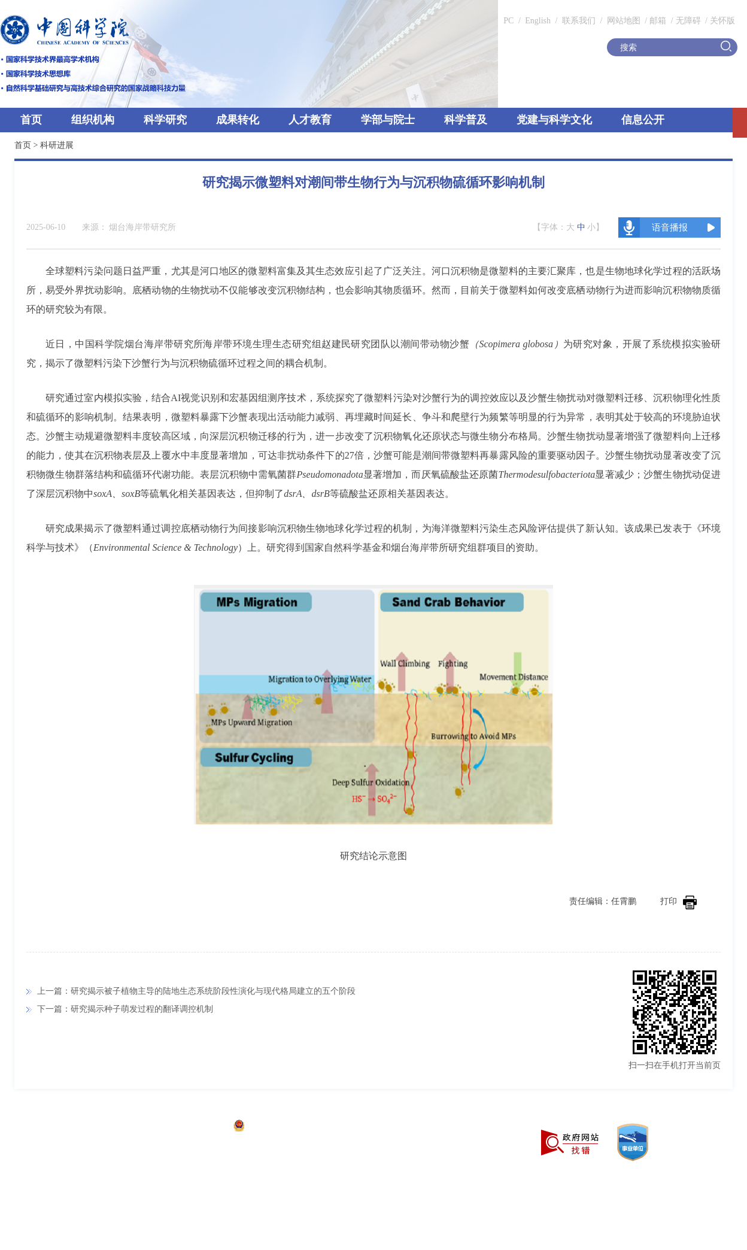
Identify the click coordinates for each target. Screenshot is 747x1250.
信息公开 (642, 120)
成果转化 (237, 120)
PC (508, 20)
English (538, 20)
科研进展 (57, 145)
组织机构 (92, 120)
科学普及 (465, 120)
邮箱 (657, 20)
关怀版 (722, 20)
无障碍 (688, 20)
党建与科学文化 (554, 120)
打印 (678, 901)
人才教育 (310, 120)
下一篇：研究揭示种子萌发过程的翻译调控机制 (125, 1009)
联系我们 (579, 20)
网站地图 (622, 20)
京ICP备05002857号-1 (186, 1126)
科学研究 (165, 120)
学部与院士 (388, 120)
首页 (31, 120)
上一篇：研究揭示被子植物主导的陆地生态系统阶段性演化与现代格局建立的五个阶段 (196, 991)
